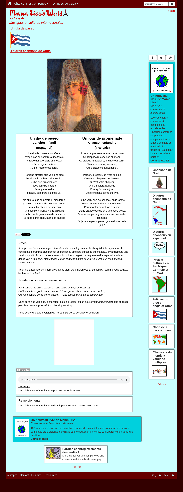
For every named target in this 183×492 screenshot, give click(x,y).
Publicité (36, 475)
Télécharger (24, 386)
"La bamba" (97, 269)
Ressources (50, 475)
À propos (12, 475)
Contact (24, 475)
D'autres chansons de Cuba (30, 51)
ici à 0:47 (35, 273)
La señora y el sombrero (86, 312)
